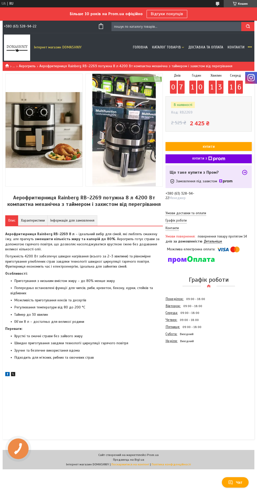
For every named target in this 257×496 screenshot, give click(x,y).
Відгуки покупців (167, 13)
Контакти (235, 47)
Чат (235, 482)
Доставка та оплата (205, 47)
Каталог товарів (166, 47)
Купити (209, 147)
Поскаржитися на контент (130, 464)
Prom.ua (153, 455)
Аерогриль (27, 66)
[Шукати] (247, 26)
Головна (140, 47)
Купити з (208, 158)
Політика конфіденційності (171, 464)
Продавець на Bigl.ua (128, 459)
